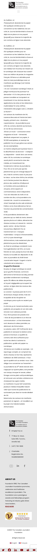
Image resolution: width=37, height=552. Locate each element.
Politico (6, 206)
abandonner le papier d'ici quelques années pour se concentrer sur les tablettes (17, 26)
